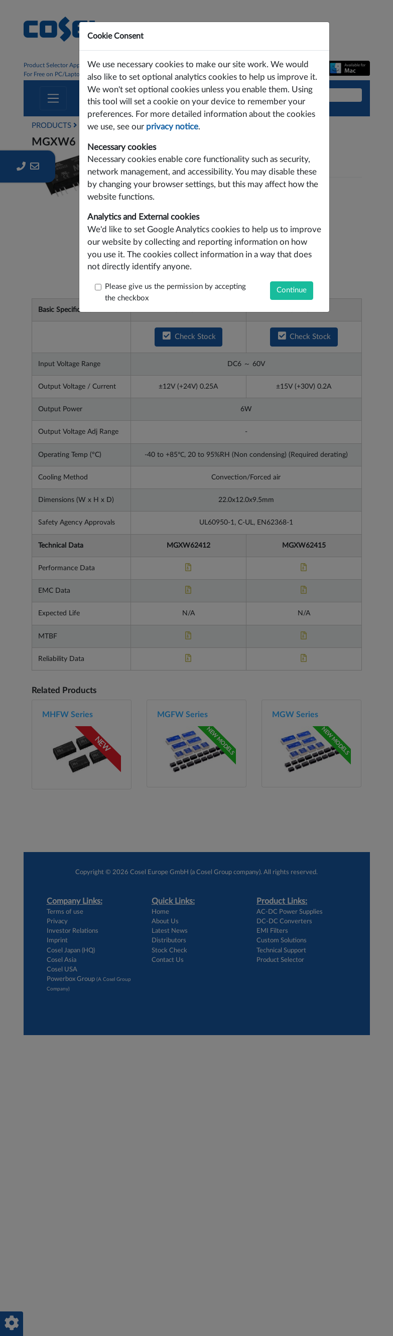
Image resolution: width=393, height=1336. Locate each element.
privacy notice (172, 127)
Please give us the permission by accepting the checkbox (175, 292)
